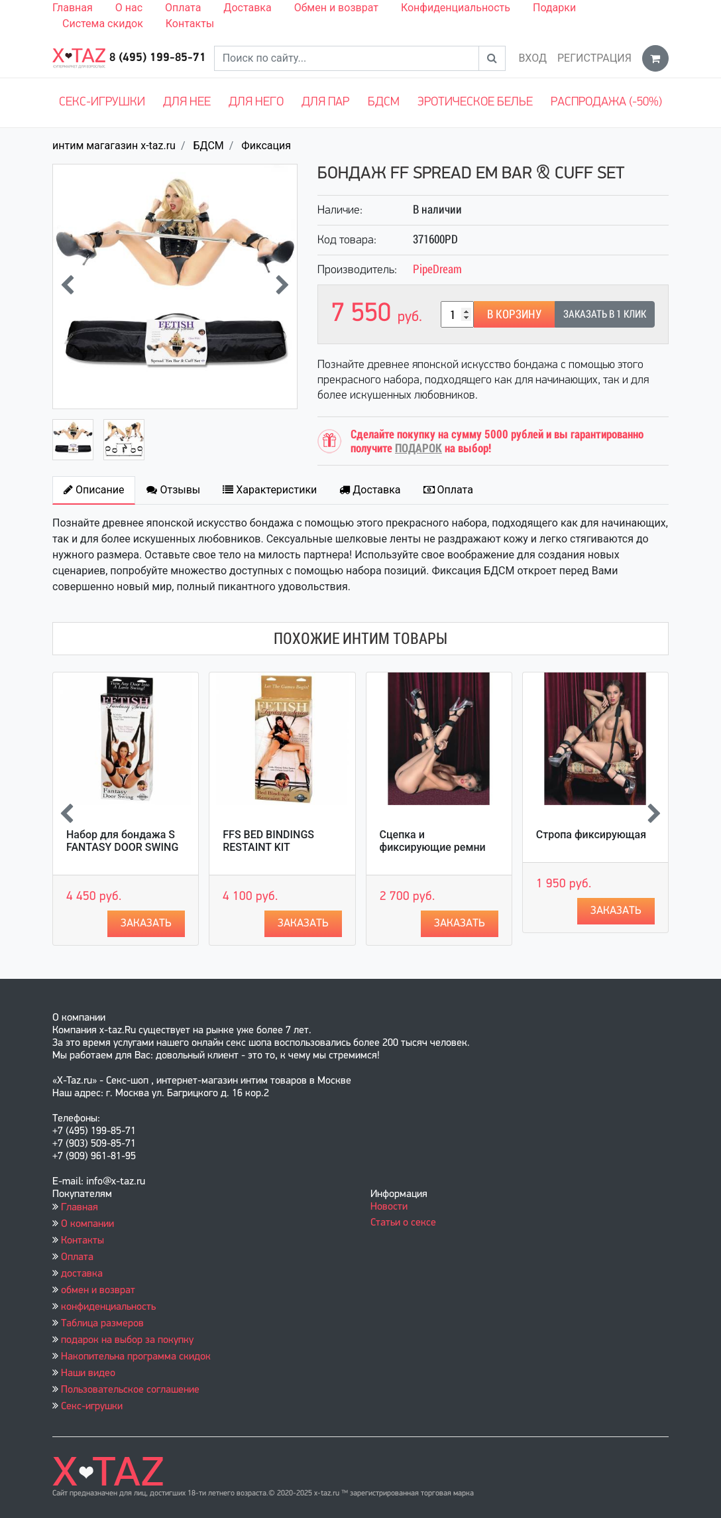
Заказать (146, 923)
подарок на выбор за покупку (127, 1340)
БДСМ (384, 102)
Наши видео (88, 1373)
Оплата (183, 7)
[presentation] (67, 286)
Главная (72, 7)
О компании (87, 1224)
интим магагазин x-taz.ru (114, 145)
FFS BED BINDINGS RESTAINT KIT (268, 841)
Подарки (554, 7)
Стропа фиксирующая (591, 834)
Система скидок (102, 23)
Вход (532, 58)
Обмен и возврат (336, 7)
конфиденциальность (108, 1307)
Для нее (187, 102)
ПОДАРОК (418, 448)
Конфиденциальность (455, 7)
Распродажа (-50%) (606, 102)
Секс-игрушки (102, 102)
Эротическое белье (475, 102)
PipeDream (437, 269)
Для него (256, 102)
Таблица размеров (102, 1323)
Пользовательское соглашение (130, 1390)
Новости (389, 1207)
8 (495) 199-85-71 (157, 58)
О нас (128, 7)
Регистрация (594, 58)
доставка (82, 1274)
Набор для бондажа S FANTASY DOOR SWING (122, 841)
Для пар (325, 102)
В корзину (514, 314)
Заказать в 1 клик (604, 314)
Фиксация (266, 145)
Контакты (190, 23)
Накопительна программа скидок (136, 1357)
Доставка (247, 7)
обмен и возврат (98, 1290)
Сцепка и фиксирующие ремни (433, 841)
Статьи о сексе (403, 1223)
